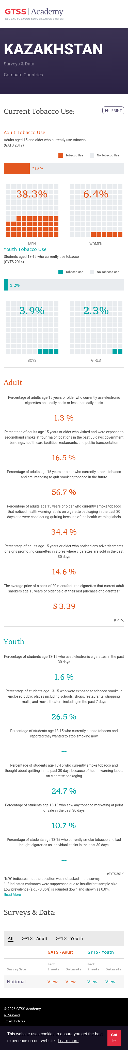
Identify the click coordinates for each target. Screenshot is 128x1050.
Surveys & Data (19, 63)
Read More (12, 895)
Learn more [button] (68, 1041)
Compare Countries (23, 74)
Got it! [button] (114, 1038)
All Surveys (12, 1015)
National (16, 982)
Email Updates (14, 1021)
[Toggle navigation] (116, 14)
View (52, 982)
